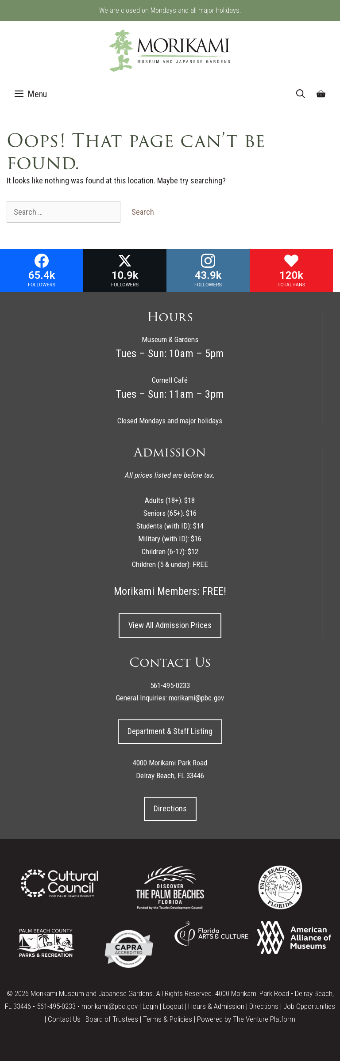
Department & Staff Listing (170, 731)
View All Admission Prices (170, 625)
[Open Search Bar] (300, 94)
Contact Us (64, 1019)
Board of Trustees (111, 1019)
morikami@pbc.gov (109, 1006)
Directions (170, 808)
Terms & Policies (167, 1019)
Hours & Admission (216, 1006)
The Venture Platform (264, 1019)
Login (150, 1006)
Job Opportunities (309, 1006)
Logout (173, 1006)
